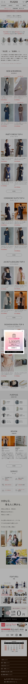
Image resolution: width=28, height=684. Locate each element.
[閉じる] (22, 331)
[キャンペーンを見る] (14, 341)
